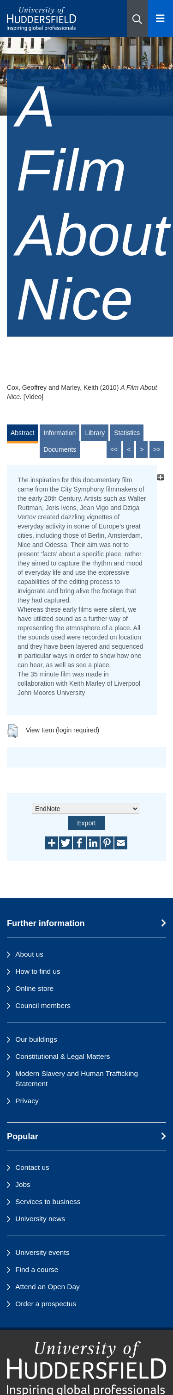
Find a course (36, 1269)
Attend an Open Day (47, 1287)
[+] (160, 477)
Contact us (32, 1167)
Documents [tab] (59, 449)
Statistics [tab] (127, 432)
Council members (43, 1005)
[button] (137, 18)
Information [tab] (59, 432)
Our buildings (36, 1039)
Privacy (26, 1101)
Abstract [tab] (22, 432)
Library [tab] (95, 432)
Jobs (22, 1184)
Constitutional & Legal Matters (62, 1056)
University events (42, 1252)
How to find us (37, 971)
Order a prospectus (45, 1304)
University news (40, 1219)
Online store (34, 988)
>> (157, 449)
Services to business (47, 1201)
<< (114, 449)
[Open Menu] (160, 18)
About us (29, 954)
